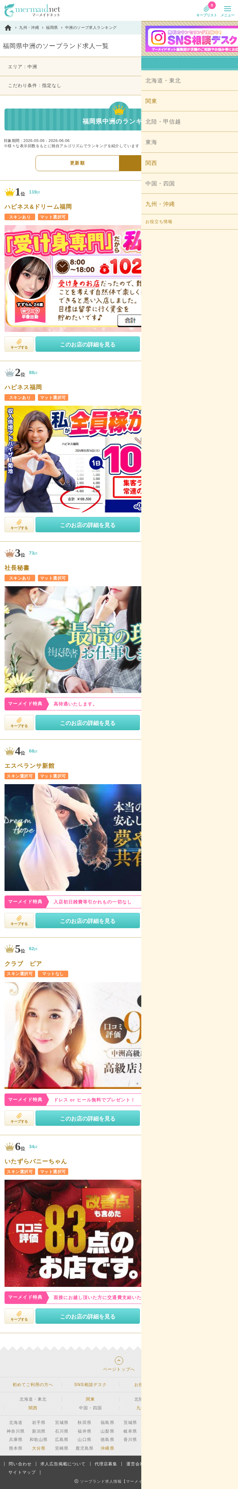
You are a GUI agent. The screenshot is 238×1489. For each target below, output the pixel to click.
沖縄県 (107, 1448)
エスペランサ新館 (30, 766)
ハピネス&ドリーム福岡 (38, 207)
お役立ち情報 (147, 1384)
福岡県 (199, 1439)
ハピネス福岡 (23, 388)
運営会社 (135, 1464)
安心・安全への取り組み (205, 1384)
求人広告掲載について (63, 1464)
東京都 (222, 1422)
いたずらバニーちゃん (36, 1162)
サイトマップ (21, 1472)
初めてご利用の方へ (33, 1384)
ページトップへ (119, 1369)
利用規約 (216, 1464)
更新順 (77, 163)
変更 (224, 67)
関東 (90, 1399)
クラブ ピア (23, 964)
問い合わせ (20, 1464)
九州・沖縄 (147, 1408)
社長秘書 (17, 568)
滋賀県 (222, 1431)
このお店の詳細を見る (88, 344)
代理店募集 (106, 1464)
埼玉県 (176, 1422)
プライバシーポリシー (175, 1464)
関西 (33, 1408)
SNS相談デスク (90, 1384)
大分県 (39, 1448)
